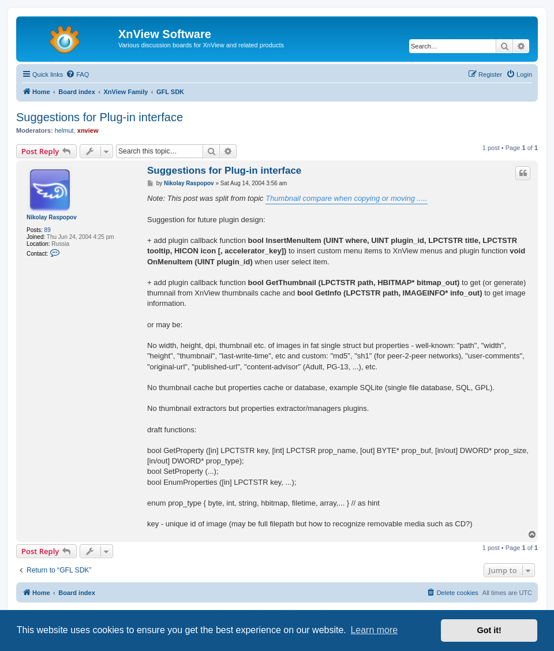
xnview (88, 130)
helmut (64, 130)
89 (47, 230)
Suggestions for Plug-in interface (99, 117)
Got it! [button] (489, 630)
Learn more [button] (374, 630)
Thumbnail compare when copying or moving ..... (346, 198)
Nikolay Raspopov (52, 217)
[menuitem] (77, 74)
